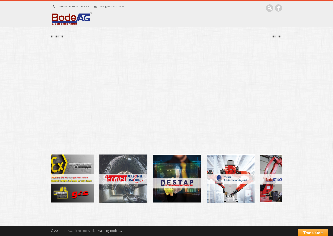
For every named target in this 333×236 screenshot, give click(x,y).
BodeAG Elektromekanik (78, 231)
